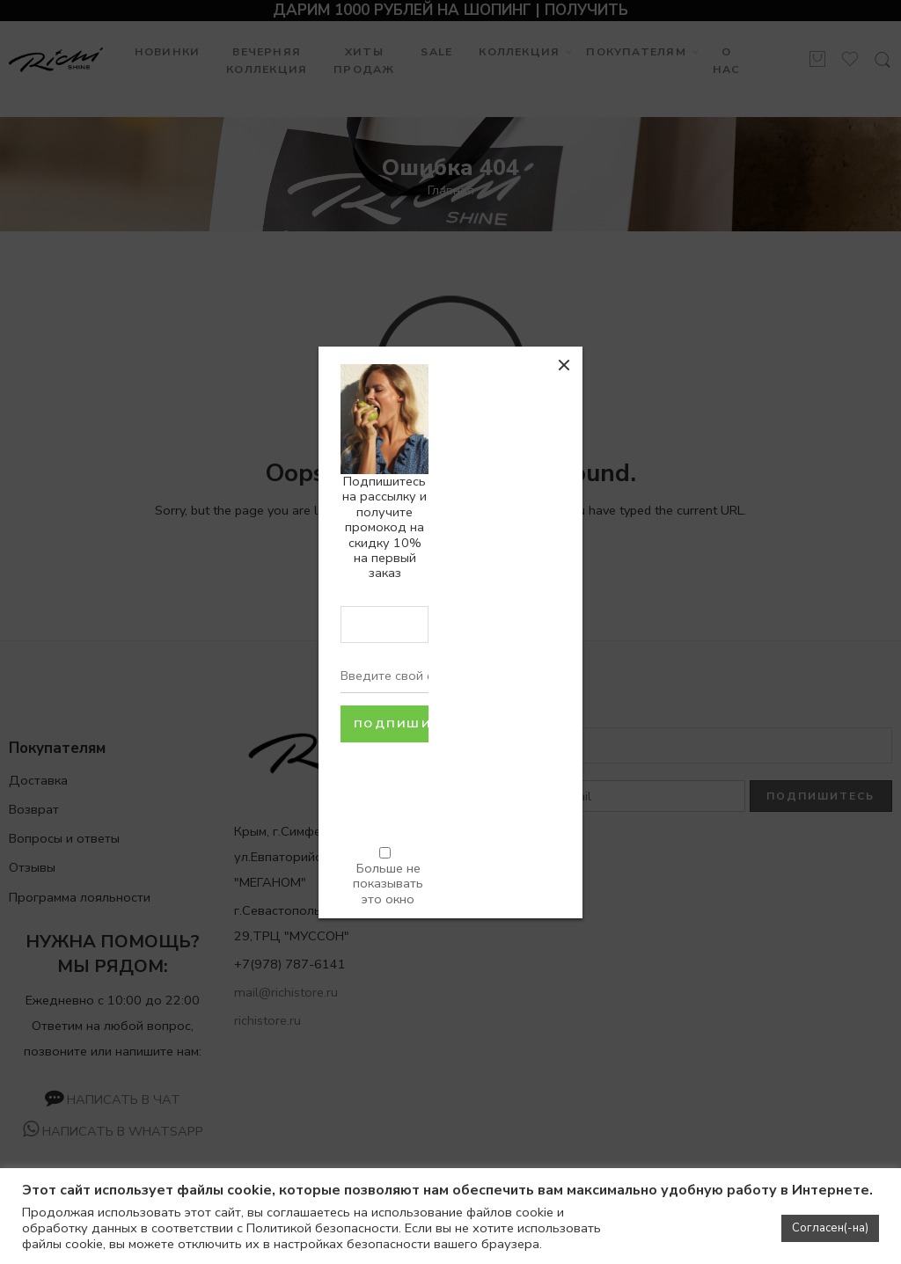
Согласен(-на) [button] (830, 1228)
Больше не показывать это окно (388, 883)
